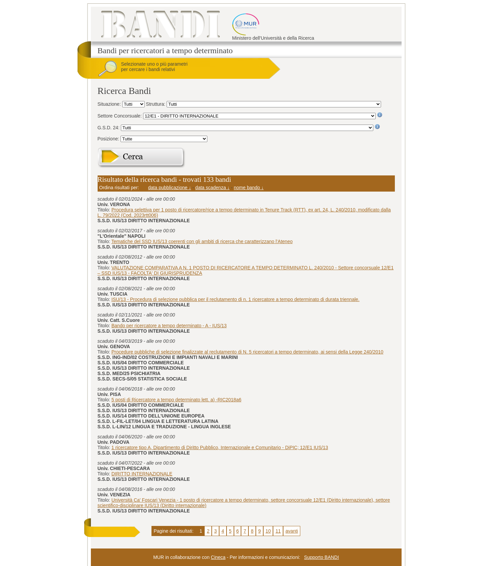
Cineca (218, 557)
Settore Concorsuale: (120, 116)
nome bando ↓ (249, 187)
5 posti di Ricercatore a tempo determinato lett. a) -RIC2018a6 (176, 399)
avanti (291, 531)
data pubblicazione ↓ (169, 187)
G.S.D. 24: (109, 127)
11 (278, 531)
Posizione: (109, 138)
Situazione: (110, 104)
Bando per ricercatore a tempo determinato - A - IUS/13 (169, 325)
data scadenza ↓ (212, 187)
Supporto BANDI (321, 557)
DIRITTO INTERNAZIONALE (141, 473)
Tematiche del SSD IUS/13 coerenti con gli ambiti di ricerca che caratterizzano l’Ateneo (202, 241)
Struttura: (156, 104)
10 (268, 531)
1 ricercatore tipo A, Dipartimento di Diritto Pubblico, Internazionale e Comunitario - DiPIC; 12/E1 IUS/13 (219, 447)
